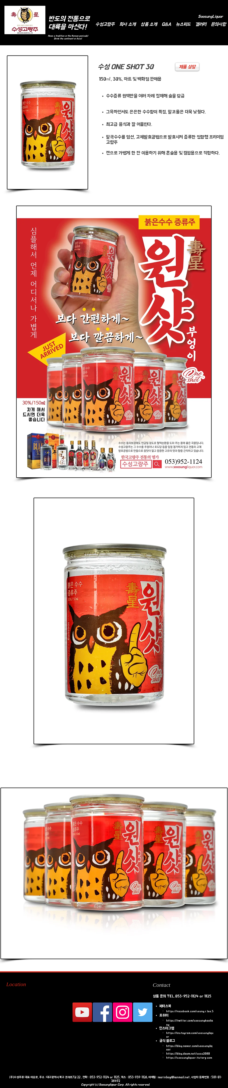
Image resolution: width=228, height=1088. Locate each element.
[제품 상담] (187, 67)
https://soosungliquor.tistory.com (189, 1057)
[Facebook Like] (102, 6)
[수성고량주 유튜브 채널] (82, 1012)
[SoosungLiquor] (210, 16)
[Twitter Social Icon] (142, 1012)
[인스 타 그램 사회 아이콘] (122, 1012)
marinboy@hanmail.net (174, 1077)
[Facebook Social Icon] (102, 1012)
